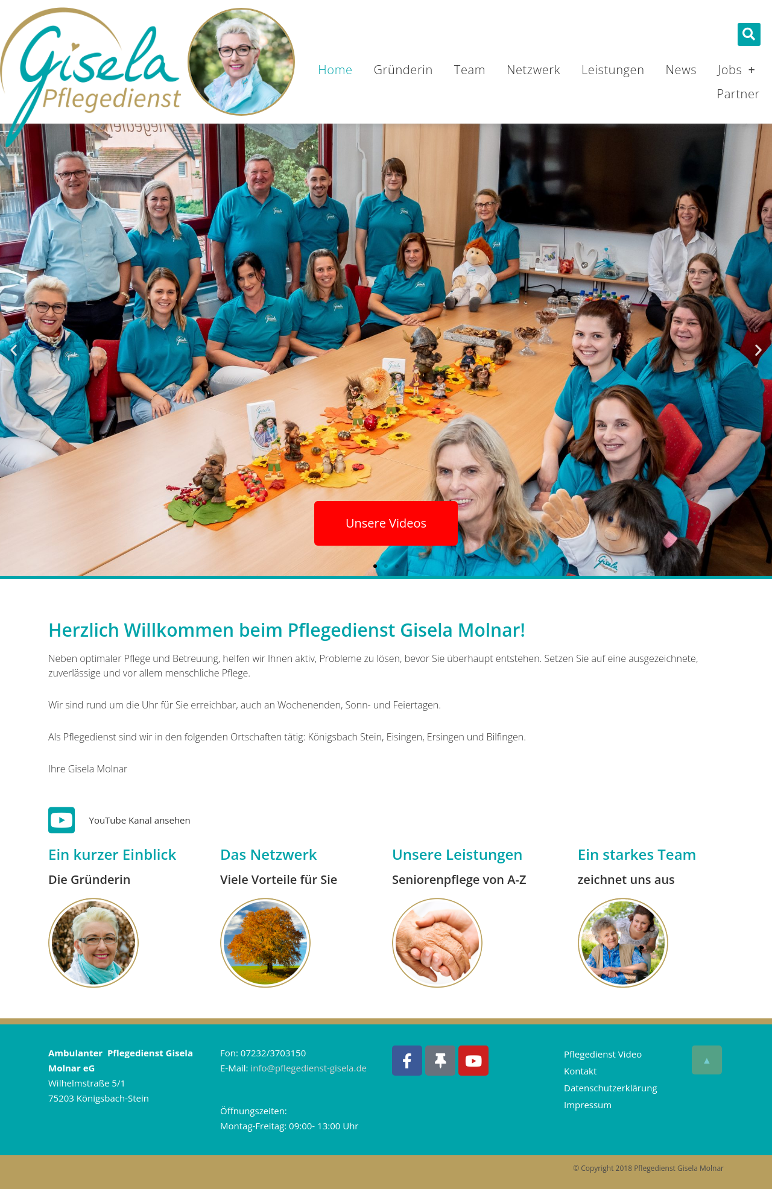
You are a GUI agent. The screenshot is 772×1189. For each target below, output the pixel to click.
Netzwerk (533, 70)
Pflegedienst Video (603, 1054)
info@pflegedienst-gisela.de (308, 1068)
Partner (738, 94)
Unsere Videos (386, 523)
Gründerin (403, 70)
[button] (749, 34)
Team (470, 70)
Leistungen (613, 70)
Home (335, 70)
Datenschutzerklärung (610, 1088)
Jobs (736, 70)
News (681, 70)
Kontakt (580, 1071)
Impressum (588, 1105)
